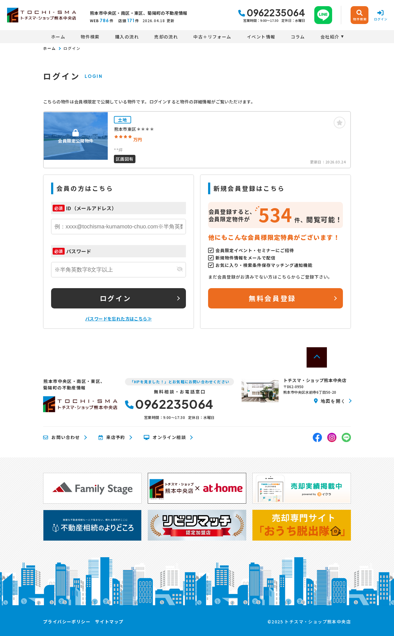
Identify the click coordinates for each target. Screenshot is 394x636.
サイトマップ (109, 621)
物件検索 (90, 37)
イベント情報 (261, 37)
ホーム (58, 37)
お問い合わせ (61, 437)
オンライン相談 (165, 437)
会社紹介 (330, 37)
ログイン (115, 298)
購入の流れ (127, 37)
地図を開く (330, 401)
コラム (298, 37)
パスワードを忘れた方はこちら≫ (118, 319)
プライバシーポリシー (66, 621)
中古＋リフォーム (212, 37)
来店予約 (111, 437)
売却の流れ (166, 37)
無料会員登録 (272, 298)
